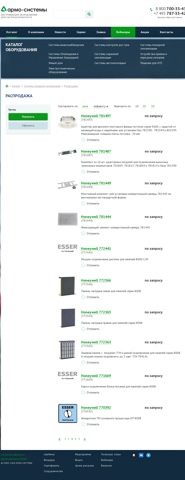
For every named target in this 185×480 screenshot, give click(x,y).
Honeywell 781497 (110, 117)
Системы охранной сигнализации (106, 55)
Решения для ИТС (151, 63)
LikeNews (49, 454)
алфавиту (100, 106)
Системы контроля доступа (111, 45)
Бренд (12, 109)
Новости (60, 32)
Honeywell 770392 (110, 409)
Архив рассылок (84, 465)
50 (152, 106)
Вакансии (106, 465)
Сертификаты (51, 465)
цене (85, 106)
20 (144, 106)
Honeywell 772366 (110, 282)
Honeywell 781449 (110, 185)
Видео (79, 460)
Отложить (93, 140)
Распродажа (71, 86)
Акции (145, 32)
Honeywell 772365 (110, 314)
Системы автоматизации (110, 63)
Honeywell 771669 (110, 377)
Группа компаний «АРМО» (14, 458)
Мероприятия (83, 454)
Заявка (101, 32)
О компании (36, 32)
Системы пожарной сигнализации (152, 46)
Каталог (11, 32)
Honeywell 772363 (110, 344)
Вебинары (123, 32)
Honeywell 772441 (110, 250)
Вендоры (49, 460)
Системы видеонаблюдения (66, 45)
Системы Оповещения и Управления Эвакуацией (64, 55)
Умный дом (56, 63)
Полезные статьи (111, 454)
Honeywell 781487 (110, 153)
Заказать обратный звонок (169, 17)
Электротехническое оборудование (62, 70)
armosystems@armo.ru (13, 454)
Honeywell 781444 (110, 218)
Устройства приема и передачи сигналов (153, 55)
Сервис (81, 32)
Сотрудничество (53, 471)
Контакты (166, 32)
